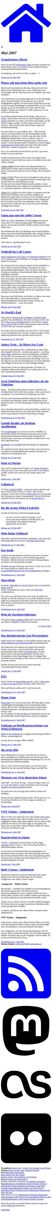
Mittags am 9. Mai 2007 (10, 806)
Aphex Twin (6, 354)
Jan (18, 714)
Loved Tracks (45, 1168)
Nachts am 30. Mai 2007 (11, 77)
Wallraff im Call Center (16, 251)
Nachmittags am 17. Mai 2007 (13, 575)
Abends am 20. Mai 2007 (11, 502)
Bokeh (8, 1186)
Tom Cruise (31, 494)
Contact (22, 1175)
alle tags (9, 1193)
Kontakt (36, 1168)
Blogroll (36, 1170)
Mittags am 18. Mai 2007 (11, 528)
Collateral (7, 484)
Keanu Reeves (38, 498)
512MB (18, 445)
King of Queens (11, 463)
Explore (11, 1170)
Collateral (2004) (15, 489)
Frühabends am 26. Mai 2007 (12, 376)
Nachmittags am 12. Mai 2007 (13, 692)
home (3, 1175)
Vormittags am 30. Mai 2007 (12, 210)
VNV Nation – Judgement (17, 811)
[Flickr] (26, 1166)
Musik (32, 1181)
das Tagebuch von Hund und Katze (24, 786)
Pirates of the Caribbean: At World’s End (29, 318)
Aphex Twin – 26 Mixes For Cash (22, 344)
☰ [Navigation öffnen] (2, 47)
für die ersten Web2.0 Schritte (20, 507)
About (14, 1168)
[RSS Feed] (26, 1001)
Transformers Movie (14, 59)
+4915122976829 (23, 944)
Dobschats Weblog (37, 257)
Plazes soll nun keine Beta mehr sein (24, 82)
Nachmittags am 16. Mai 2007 (13, 609)
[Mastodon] (26, 1058)
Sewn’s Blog (46, 626)
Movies (14, 1186)
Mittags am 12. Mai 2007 (11, 745)
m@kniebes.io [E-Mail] (36, 944)
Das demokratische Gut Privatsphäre (24, 635)
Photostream (23, 1195)
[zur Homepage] (26, 44)
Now (19, 1168)
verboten (4, 845)
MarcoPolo (8, 580)
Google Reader (10, 432)
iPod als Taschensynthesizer (18, 614)
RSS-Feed (11, 1206)
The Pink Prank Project (35, 541)
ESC (4, 676)
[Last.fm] (26, 1109)
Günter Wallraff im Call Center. (13, 257)
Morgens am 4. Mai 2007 (11, 832)
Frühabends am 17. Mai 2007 (12, 545)
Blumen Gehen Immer (26, 1186)
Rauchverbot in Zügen (15, 837)
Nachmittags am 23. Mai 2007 (13, 418)
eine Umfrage (14, 734)
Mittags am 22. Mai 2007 (11, 458)
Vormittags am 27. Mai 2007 (12, 339)
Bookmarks (43, 1195)
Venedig (4, 1188)
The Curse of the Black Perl (17, 322)
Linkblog (28, 1170)
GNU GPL (38, 590)
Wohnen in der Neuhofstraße (27, 1190)
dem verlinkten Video (20, 620)
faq (17, 1175)
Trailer (29, 65)
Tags (22, 1170)
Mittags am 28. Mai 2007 (11, 307)
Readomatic (5, 445)
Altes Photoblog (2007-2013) (12, 1197)
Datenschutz (19, 1173)
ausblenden (5, 1210)
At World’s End (11, 312)
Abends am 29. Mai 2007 (11, 246)
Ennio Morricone (23, 682)
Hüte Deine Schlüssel (14, 533)
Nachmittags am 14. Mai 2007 (13, 630)
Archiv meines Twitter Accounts (31, 1199)
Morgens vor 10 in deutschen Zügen (24, 777)
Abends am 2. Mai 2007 (10, 864)
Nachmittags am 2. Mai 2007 (12, 942)
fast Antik (7, 550)
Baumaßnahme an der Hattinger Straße (16, 1184)
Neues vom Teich (31, 1188)
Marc (26, 714)
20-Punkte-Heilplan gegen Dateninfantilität (26, 642)
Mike (3, 734)
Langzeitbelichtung (15, 1188)
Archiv (25, 1168)
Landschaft (40, 1186)
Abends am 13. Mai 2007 (11, 671)
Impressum (9, 1173)
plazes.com (32, 652)
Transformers (20, 65)
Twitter (4, 121)
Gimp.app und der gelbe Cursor (21, 215)
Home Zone (5, 588)
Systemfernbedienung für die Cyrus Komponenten (21, 571)
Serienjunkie (40, 1181)
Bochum (35, 1184)
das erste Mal (9, 749)
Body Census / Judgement (17, 869)
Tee (27, 1181)
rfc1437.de (27, 585)
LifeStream (33, 1195)
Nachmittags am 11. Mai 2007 (13, 772)
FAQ (31, 1168)
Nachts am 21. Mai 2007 (11, 479)
